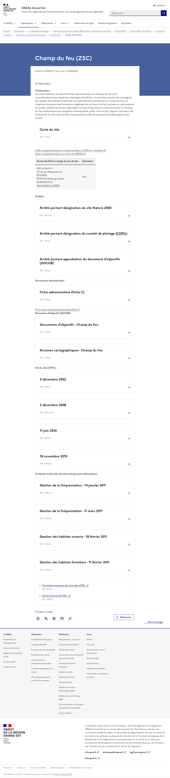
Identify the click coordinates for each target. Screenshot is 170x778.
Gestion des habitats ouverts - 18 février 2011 (73, 536)
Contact (161, 5)
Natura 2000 (120, 31)
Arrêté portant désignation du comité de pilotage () (83, 233)
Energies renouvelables (96, 668)
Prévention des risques (40, 655)
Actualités (126, 23)
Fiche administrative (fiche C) (62, 292)
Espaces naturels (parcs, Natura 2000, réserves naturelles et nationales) (82, 31)
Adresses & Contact (11, 648)
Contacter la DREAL (38, 767)
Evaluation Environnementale (43, 650)
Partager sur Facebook (38, 618)
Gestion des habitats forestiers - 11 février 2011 (74, 562)
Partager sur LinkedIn (54, 618)
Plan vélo (90, 644)
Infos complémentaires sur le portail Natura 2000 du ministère (69, 150)
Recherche (164, 13)
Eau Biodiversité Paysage (39, 31)
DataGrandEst (93, 658)
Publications (47, 23)
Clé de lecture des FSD (54, 595)
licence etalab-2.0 (61, 774)
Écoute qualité (9, 661)
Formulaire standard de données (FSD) (56, 309)
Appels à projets (65, 672)
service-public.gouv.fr (113, 752)
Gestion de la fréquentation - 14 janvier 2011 (73, 485)
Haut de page (155, 622)
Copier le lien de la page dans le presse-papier (70, 618)
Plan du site (8, 767)
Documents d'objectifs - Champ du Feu (69, 324)
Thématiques (27, 23)
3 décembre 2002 (53, 379)
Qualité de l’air (93, 663)
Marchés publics (65, 682)
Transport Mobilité (39, 644)
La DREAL (8, 23)
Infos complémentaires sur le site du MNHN (59, 154)
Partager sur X (46, 618)
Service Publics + (66, 713)
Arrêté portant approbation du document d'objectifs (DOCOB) (80, 261)
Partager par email (62, 618)
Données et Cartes (66, 677)
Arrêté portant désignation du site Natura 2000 (75, 208)
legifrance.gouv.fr (138, 752)
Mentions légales (58, 767)
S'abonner (123, 617)
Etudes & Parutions (66, 650)
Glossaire (21, 767)
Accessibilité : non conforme (81, 767)
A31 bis (90, 639)
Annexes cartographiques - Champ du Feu (71, 350)
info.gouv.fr (90, 752)
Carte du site (49, 129)
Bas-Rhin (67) (55, 35)
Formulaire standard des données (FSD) (63, 585)
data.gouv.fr (91, 758)
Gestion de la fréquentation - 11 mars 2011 (71, 511)
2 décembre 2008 (53, 405)
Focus (63, 23)
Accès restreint (9, 667)
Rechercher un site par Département (31, 35)
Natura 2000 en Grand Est (140, 31)
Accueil (6, 31)
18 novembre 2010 (53, 456)
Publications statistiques (69, 644)
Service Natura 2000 (48, 185)
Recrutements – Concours (69, 639)
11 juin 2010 (48, 430)
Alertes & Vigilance (107, 23)
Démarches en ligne (84, 23)
